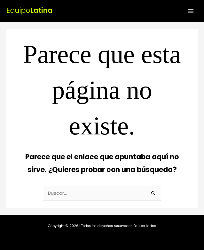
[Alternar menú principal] (191, 11)
